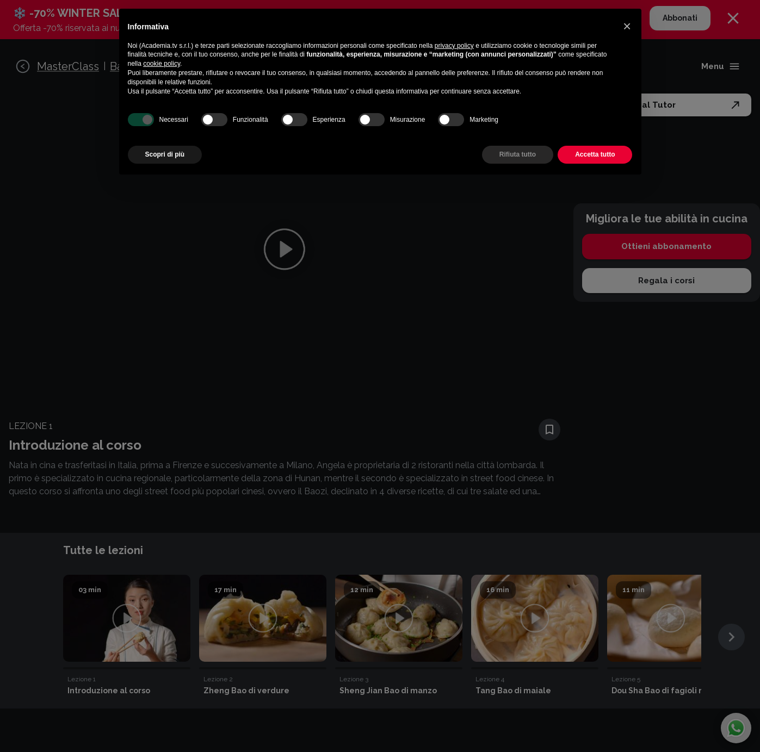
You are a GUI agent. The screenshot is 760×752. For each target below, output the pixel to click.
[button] (627, 26)
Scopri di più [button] (165, 154)
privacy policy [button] (454, 45)
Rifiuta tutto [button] (517, 154)
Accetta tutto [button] (595, 154)
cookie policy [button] (161, 63)
